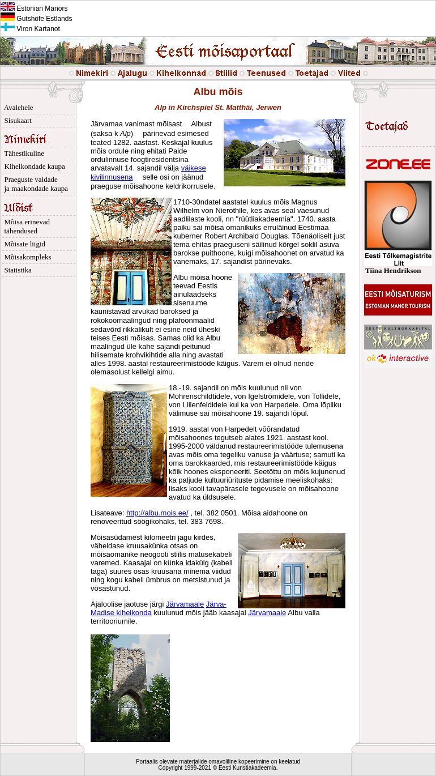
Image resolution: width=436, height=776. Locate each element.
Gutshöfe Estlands (36, 19)
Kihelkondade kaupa (33, 166)
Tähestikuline (22, 153)
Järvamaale (185, 604)
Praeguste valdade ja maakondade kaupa (34, 184)
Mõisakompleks (26, 257)
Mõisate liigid (23, 244)
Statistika (16, 270)
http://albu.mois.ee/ (157, 513)
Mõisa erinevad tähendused (25, 226)
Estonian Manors (34, 8)
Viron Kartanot (30, 29)
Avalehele (17, 107)
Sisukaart (16, 120)
